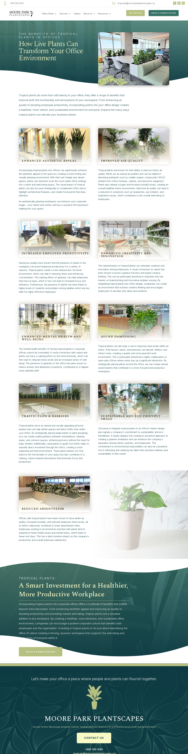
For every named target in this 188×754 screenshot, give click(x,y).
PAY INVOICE (135, 13)
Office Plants (48, 13)
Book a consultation (40, 653)
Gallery (77, 13)
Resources (103, 13)
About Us (88, 13)
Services (64, 13)
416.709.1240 (17, 3)
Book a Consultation (163, 13)
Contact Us (94, 739)
